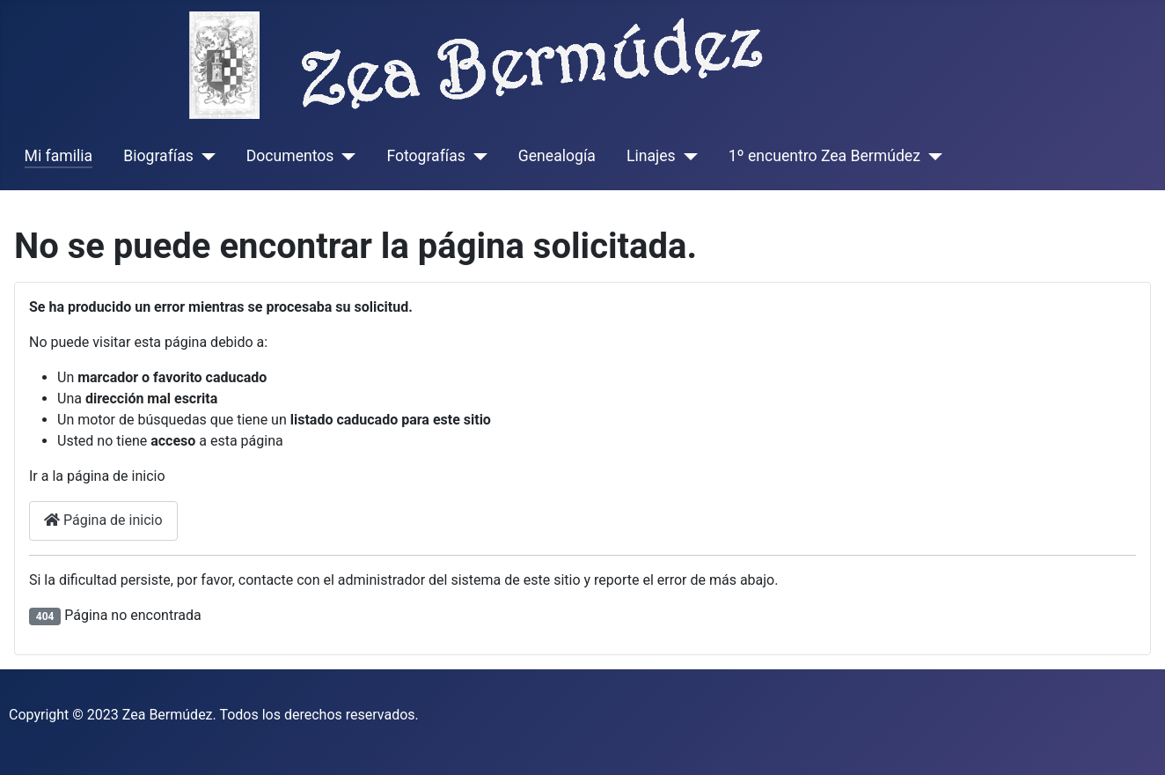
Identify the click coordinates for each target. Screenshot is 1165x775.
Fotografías (425, 156)
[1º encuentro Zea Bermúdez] (931, 155)
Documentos (290, 156)
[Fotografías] (476, 155)
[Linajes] (687, 155)
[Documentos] (344, 155)
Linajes (651, 156)
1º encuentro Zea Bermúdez (824, 156)
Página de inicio (103, 520)
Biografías (158, 156)
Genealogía (557, 156)
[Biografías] (205, 155)
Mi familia (59, 156)
